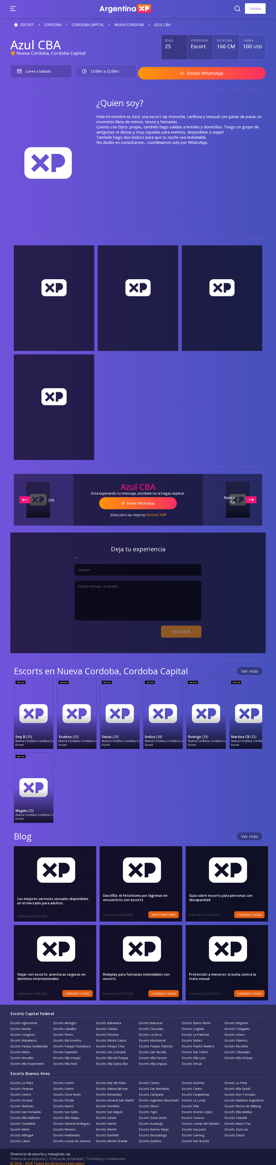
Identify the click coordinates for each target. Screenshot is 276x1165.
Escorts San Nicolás (152, 1048)
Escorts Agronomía (23, 1019)
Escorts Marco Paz (237, 1119)
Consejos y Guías (250, 911)
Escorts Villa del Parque (112, 1054)
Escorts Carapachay (195, 1090)
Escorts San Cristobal (110, 1048)
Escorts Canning (193, 1131)
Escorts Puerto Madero (198, 1042)
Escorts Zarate (106, 1114)
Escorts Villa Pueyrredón (27, 1060)
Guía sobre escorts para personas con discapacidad (221, 893)
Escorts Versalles (22, 1054)
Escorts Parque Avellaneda (28, 1042)
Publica (255, 8)
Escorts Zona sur (236, 1125)
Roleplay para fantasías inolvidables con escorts (137, 972)
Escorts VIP (156, 512)
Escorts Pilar (190, 1102)
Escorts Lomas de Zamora (72, 1137)
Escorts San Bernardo (154, 1084)
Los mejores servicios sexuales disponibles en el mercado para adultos (52, 896)
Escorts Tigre (148, 1108)
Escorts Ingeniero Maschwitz (159, 1096)
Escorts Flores (63, 1030)
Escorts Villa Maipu (66, 1114)
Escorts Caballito (65, 1025)
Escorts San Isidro (65, 1108)
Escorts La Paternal (195, 1030)
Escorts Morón (106, 1125)
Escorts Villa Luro (194, 1054)
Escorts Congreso (22, 1030)
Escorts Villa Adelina (238, 1108)
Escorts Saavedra (65, 1048)
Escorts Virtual (192, 1060)
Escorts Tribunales (237, 1048)
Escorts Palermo (236, 1036)
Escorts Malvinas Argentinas (244, 1096)
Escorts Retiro (20, 1048)
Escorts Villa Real (65, 1060)
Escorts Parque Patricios (156, 1042)
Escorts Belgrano (236, 1019)
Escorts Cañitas (107, 1025)
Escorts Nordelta (107, 1102)
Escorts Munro (63, 1102)
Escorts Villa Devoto (153, 1054)
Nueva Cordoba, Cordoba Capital (51, 53)
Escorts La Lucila (193, 1096)
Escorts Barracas (151, 1019)
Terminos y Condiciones (105, 1154)
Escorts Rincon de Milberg (242, 1102)
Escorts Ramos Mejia (154, 1125)
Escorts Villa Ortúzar (238, 1054)
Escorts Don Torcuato (240, 1090)
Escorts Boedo (20, 1025)
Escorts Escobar (21, 1096)
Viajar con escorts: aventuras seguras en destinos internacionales (51, 972)
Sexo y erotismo (164, 911)
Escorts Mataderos (23, 1036)
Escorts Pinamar (21, 1084)
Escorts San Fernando (25, 1108)
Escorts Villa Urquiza (153, 1060)
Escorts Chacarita (151, 1025)
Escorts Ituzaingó (151, 1119)
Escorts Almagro (64, 1019)
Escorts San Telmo (195, 1048)
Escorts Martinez (22, 1102)
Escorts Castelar (235, 1114)
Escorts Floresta (107, 1030)
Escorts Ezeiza (234, 1131)
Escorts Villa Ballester (25, 1114)
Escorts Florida (63, 1096)
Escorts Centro (63, 1079)
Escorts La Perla (235, 1079)
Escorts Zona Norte (67, 1090)
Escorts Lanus (20, 1137)
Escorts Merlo (20, 1125)
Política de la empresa (27, 1154)
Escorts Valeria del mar (112, 1084)
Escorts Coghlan (193, 1025)
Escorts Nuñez (192, 1036)
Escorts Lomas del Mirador (201, 1119)
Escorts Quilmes (150, 1137)
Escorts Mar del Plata (111, 1079)
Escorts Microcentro (67, 1036)
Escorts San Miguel (109, 1108)
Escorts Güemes (193, 1079)
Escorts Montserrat (152, 1036)
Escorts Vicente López (197, 1108)
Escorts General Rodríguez (71, 1119)
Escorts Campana (151, 1090)
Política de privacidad (66, 1154)
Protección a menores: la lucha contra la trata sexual (223, 972)
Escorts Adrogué (21, 1131)
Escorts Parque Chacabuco (72, 1042)
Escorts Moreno (64, 1125)
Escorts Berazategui (153, 1131)
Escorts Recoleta (236, 1042)
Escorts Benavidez (109, 1090)
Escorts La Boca (150, 1030)
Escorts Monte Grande (111, 1137)
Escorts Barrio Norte (196, 1019)
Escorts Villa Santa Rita (112, 1060)
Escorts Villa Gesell (237, 1084)
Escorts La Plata (21, 1079)
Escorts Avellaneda (66, 1131)
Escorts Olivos (149, 1102)
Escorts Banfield (107, 1131)
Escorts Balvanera (108, 1019)
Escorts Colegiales (237, 1025)
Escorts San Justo (194, 1125)
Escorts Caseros (193, 1114)
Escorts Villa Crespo (67, 1054)
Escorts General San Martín (115, 1096)
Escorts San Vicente (195, 1137)
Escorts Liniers (234, 1030)
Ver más (249, 668)
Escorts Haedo (106, 1119)
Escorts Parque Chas (110, 1042)
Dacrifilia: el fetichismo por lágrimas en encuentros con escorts (136, 893)
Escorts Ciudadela (22, 1119)
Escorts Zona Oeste (153, 1114)
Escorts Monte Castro (111, 1036)
